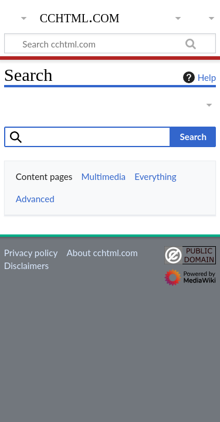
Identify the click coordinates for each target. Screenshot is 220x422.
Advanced (35, 198)
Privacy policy (30, 252)
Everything (155, 176)
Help (198, 77)
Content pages (44, 176)
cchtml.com (80, 17)
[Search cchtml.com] (110, 43)
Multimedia (104, 176)
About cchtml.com (101, 252)
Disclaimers (26, 265)
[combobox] (87, 137)
